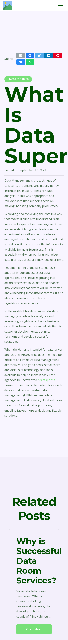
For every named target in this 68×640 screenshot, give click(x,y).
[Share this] (30, 55)
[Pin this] (57, 55)
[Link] (7, 5)
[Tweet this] (39, 55)
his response (46, 380)
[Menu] (60, 5)
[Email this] (20, 55)
